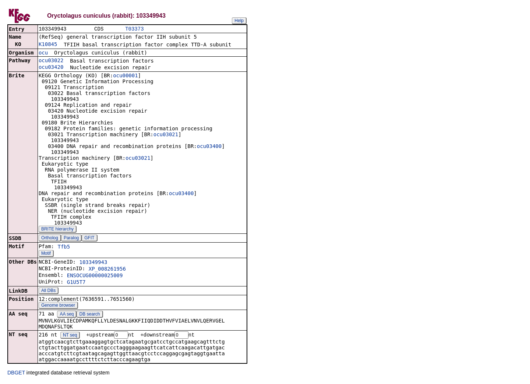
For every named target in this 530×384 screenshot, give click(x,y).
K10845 (48, 45)
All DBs (48, 291)
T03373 (134, 29)
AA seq (67, 314)
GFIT (89, 238)
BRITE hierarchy (57, 229)
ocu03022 (51, 61)
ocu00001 (125, 76)
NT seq (70, 336)
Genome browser (58, 306)
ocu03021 (165, 135)
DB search (90, 314)
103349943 (93, 263)
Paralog (71, 238)
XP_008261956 (107, 269)
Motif (46, 254)
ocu (43, 53)
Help (239, 20)
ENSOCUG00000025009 (95, 276)
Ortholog (49, 238)
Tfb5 (63, 247)
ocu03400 (209, 147)
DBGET (16, 374)
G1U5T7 (76, 283)
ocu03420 (51, 68)
